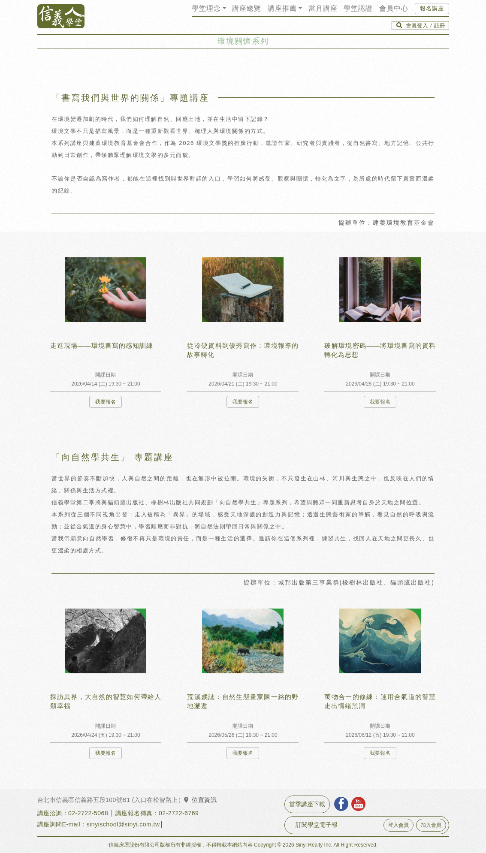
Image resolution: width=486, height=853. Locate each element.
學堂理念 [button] (206, 8)
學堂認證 (358, 8)
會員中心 (393, 8)
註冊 (439, 25)
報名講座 (432, 8)
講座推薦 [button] (282, 8)
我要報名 (105, 402)
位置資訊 (200, 799)
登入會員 (398, 825)
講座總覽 (246, 8)
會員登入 (417, 25)
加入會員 (431, 825)
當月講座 (323, 8)
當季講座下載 (307, 804)
